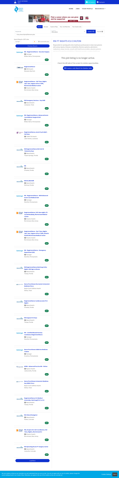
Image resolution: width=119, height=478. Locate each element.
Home (71, 9)
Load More (32, 460)
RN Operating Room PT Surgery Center (36, 446)
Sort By (17, 41)
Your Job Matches (65, 27)
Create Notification (43, 41)
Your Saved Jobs (76, 27)
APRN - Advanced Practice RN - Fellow (35, 366)
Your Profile (87, 9)
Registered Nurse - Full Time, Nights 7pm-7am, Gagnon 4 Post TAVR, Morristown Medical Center (35, 83)
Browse (46, 27)
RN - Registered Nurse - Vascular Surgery (36, 52)
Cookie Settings (106, 474)
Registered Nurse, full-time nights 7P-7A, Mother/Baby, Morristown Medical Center (36, 214)
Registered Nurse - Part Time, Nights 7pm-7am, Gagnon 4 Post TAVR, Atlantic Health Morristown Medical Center (36, 233)
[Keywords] (33, 31)
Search (39, 27)
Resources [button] (99, 9)
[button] (100, 31)
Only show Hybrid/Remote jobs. (26, 34)
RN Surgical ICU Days (30, 318)
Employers (101, 2)
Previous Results (32, 46)
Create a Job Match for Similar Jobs (78, 68)
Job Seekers (90, 2)
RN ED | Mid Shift (29, 180)
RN (25, 166)
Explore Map (54, 27)
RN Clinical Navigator (30, 415)
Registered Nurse (29, 66)
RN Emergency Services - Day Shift (34, 100)
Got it (114, 474)
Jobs (78, 9)
